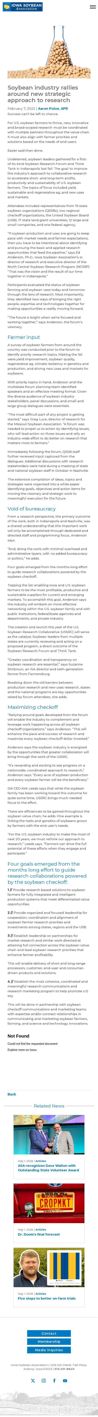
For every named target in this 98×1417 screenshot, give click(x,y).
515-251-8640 (64, 1369)
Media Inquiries (49, 1350)
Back (12, 1094)
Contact (49, 1333)
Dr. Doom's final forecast (39, 1234)
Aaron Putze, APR (53, 108)
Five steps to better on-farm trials (47, 1298)
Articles (41, 1161)
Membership (49, 1342)
